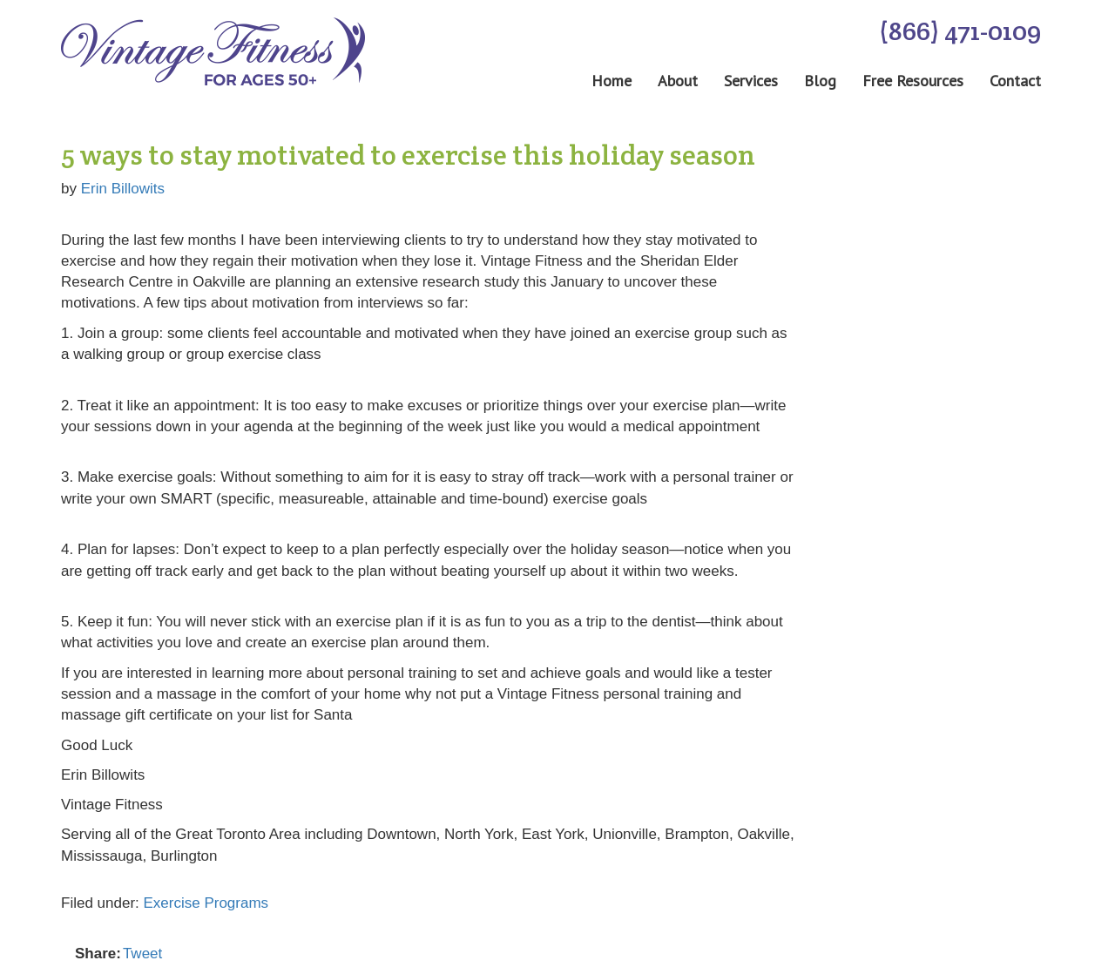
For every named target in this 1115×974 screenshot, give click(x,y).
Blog (820, 81)
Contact (1015, 81)
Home (611, 81)
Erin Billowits (123, 188)
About (678, 81)
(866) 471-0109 (960, 31)
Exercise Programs (206, 903)
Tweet (142, 953)
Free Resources (912, 81)
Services (751, 81)
